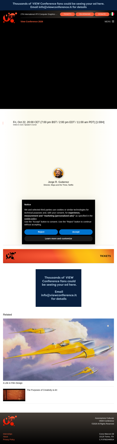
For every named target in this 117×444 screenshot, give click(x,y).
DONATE (102, 14)
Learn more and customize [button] (58, 238)
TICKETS (67, 14)
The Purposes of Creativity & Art (42, 390)
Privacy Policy (9, 440)
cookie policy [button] (30, 218)
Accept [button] (76, 232)
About (5, 437)
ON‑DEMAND (84, 14)
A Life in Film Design (13, 383)
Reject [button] (41, 232)
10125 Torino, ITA (106, 437)
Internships (7, 434)
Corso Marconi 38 (106, 434)
